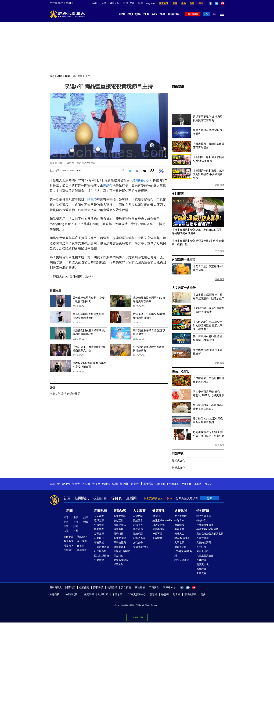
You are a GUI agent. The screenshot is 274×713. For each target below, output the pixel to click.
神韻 (94, 3)
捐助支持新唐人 (153, 498)
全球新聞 (99, 516)
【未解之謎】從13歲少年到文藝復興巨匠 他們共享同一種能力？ (207, 325)
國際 (66, 517)
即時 (154, 14)
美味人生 (179, 533)
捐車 (192, 3)
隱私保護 (98, 587)
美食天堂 (179, 529)
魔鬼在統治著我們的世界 (209, 533)
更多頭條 (219, 184)
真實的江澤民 (203, 542)
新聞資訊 (82, 498)
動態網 (165, 594)
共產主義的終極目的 (207, 529)
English (160, 483)
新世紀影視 (190, 594)
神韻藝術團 (71, 594)
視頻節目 (100, 498)
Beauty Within (181, 538)
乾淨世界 (103, 594)
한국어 (208, 483)
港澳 (75, 517)
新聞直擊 (99, 533)
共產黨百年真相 (205, 524)
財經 (75, 526)
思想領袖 (118, 533)
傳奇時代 (201, 520)
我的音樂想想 (181, 560)
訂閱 (209, 498)
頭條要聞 (68, 536)
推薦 (146, 14)
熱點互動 (118, 520)
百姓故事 (201, 560)
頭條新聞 (178, 86)
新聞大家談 (120, 516)
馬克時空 (118, 555)
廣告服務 (140, 587)
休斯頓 (106, 483)
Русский (186, 483)
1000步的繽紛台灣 (183, 553)
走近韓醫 (157, 538)
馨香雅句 (138, 529)
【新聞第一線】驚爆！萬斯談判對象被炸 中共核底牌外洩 (208, 174)
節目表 (116, 498)
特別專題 (178, 453)
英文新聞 (163, 3)
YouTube (222, 3)
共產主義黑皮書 (205, 555)
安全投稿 (126, 587)
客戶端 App (169, 587)
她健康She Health (162, 520)
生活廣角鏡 (180, 516)
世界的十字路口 (122, 551)
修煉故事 (201, 568)
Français (172, 483)
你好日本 (179, 520)
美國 (66, 521)
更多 (203, 594)
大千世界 (179, 542)
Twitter (216, 3)
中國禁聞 (99, 524)
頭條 (138, 14)
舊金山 (124, 483)
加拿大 (76, 483)
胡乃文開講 (158, 524)
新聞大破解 (120, 538)
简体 (132, 3)
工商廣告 (201, 573)
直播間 (131, 498)
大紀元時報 (88, 594)
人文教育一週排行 (183, 287)
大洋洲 (96, 483)
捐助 (183, 3)
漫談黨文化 (178, 460)
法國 (115, 483)
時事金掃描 (120, 524)
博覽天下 (68, 545)
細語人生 (118, 564)
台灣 (75, 521)
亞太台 (135, 483)
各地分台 (114, 3)
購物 (201, 3)
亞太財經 (99, 560)
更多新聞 (219, 279)
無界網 (176, 594)
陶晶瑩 (108, 185)
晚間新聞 (99, 529)
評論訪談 (173, 14)
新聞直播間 (193, 14)
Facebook (210, 3)
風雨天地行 (202, 551)
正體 (125, 3)
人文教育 (139, 510)
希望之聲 (117, 594)
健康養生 (158, 510)
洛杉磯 (86, 483)
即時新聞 (68, 541)
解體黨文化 (178, 467)
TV (207, 14)
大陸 (66, 530)
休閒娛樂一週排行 (183, 259)
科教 (75, 530)
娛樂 (67, 76)
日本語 (197, 483)
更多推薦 (219, 251)
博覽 (162, 14)
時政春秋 (118, 529)
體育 (85, 521)
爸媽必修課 (139, 538)
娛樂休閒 (180, 510)
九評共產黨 (202, 538)
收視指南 (84, 587)
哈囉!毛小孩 (141, 180)
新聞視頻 (100, 510)
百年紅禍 (201, 546)
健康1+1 (156, 516)
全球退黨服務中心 (136, 594)
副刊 (59, 76)
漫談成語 (138, 533)
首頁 (52, 76)
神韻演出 (68, 550)
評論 (66, 526)
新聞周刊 (99, 538)
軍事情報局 (120, 542)
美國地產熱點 (140, 546)
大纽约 (66, 483)
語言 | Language (146, 3)
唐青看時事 (120, 546)
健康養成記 (158, 529)
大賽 (103, 3)
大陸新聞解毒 (121, 560)
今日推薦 (178, 193)
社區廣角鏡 (100, 551)
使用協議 (112, 587)
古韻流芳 (138, 524)
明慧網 (153, 594)
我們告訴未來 (203, 516)
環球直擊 (99, 520)
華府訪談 (99, 542)
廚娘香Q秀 (180, 546)
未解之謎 (138, 516)
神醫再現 (157, 533)
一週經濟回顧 (101, 546)
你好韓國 (179, 524)
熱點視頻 (82, 536)
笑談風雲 (138, 520)
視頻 (130, 14)
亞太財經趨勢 (101, 555)
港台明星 (77, 76)
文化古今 (138, 542)
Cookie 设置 (137, 617)
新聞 (122, 14)
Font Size (152, 170)
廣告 (174, 3)
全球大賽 (82, 550)
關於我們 (70, 587)
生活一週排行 (181, 371)
